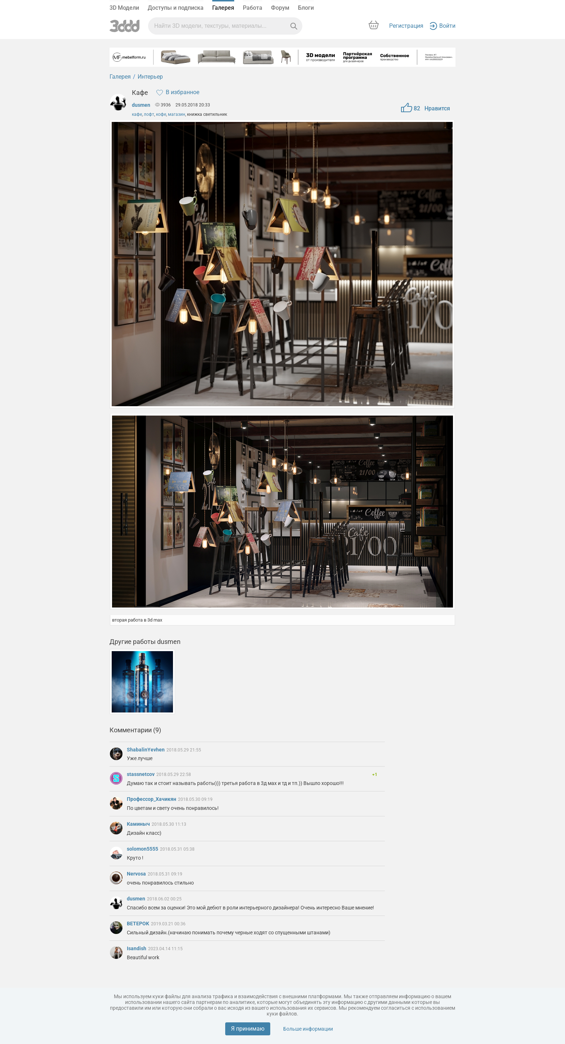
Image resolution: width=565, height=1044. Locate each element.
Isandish (137, 948)
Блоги (306, 7)
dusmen (141, 105)
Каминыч (139, 824)
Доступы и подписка (176, 7)
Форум (280, 7)
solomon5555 (143, 849)
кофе (161, 114)
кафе (137, 114)
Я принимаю (247, 1028)
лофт (149, 114)
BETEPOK (138, 923)
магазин (176, 114)
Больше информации (308, 1029)
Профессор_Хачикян (152, 799)
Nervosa (137, 874)
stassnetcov (141, 774)
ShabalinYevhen (146, 750)
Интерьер (150, 76)
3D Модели (124, 7)
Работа (252, 7)
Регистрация (406, 25)
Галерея (223, 7)
